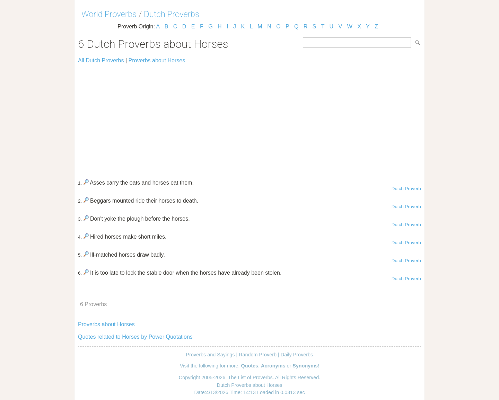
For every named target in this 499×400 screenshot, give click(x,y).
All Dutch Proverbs (101, 60)
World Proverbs (109, 14)
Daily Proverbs (297, 354)
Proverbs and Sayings (210, 354)
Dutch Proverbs (171, 14)
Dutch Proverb (406, 188)
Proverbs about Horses (157, 60)
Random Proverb (258, 354)
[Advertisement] (249, 118)
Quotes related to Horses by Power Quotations (135, 337)
